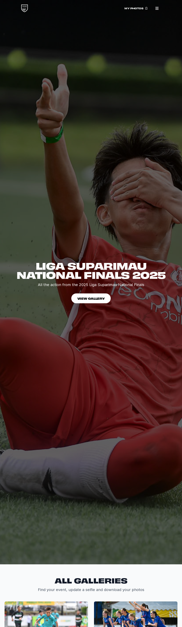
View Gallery (91, 298)
